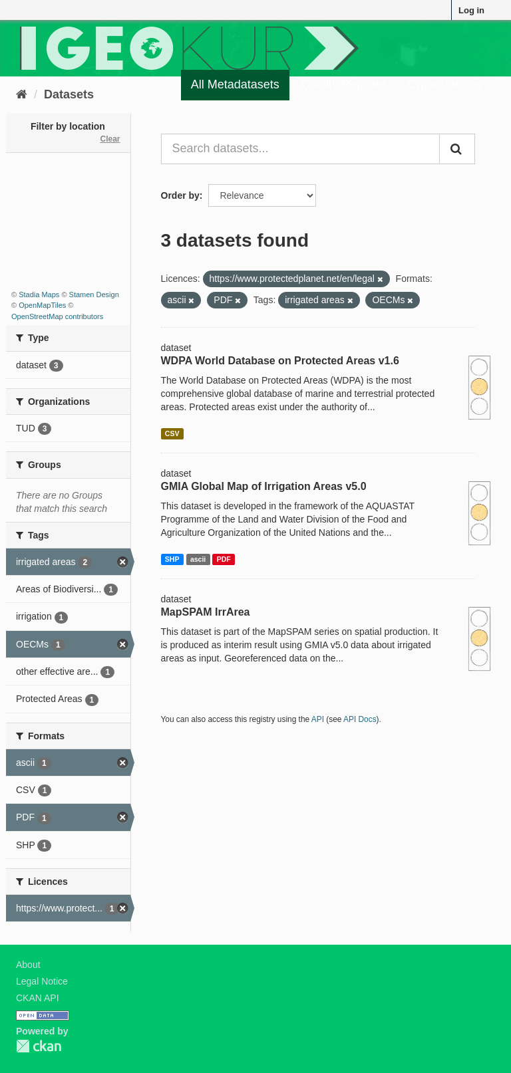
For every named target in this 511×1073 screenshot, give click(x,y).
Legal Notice (42, 981)
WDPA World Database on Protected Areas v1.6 (280, 360)
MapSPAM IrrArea (205, 612)
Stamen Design (94, 294)
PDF (224, 559)
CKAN (38, 1046)
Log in (471, 10)
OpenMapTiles (42, 305)
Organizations (444, 84)
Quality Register (343, 84)
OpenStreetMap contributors (57, 316)
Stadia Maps (39, 294)
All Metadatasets (235, 84)
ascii (198, 559)
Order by (180, 195)
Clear (110, 139)
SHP (172, 559)
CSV (172, 433)
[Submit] (457, 149)
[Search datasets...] (300, 149)
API (317, 719)
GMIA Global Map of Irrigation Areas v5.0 (264, 486)
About (28, 964)
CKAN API (37, 998)
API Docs (360, 719)
